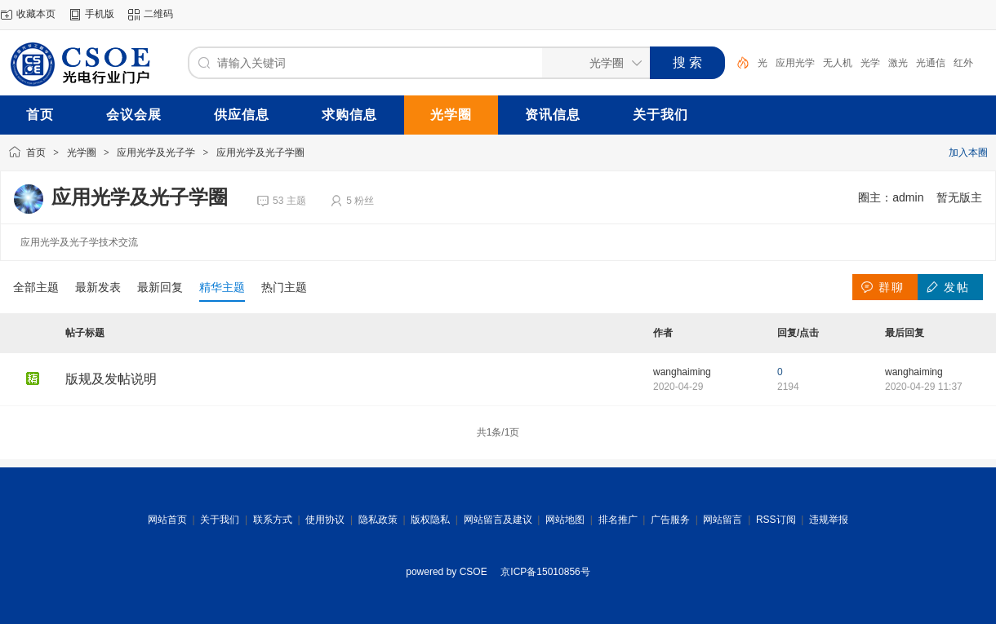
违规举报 (828, 519)
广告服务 (670, 519)
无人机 (837, 63)
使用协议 (325, 519)
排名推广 (618, 519)
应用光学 (795, 63)
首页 (36, 152)
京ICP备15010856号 (544, 572)
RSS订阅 (776, 519)
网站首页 (167, 519)
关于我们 (219, 519)
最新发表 (98, 287)
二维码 (158, 14)
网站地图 (565, 519)
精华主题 (222, 287)
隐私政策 (378, 519)
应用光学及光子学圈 (260, 152)
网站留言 (722, 519)
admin (907, 197)
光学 (870, 63)
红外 (963, 63)
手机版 (99, 14)
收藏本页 (36, 14)
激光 (898, 63)
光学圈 (81, 152)
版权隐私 (430, 519)
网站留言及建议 (498, 519)
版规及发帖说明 (111, 379)
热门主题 (284, 287)
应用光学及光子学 (156, 152)
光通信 (930, 63)
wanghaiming (682, 372)
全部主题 (36, 287)
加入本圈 (968, 152)
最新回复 (160, 287)
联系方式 (272, 519)
